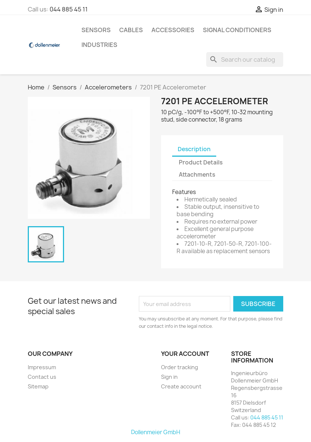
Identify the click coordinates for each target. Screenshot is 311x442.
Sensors (96, 30)
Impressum (42, 367)
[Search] (244, 59)
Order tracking (179, 367)
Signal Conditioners (237, 30)
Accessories (172, 30)
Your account (185, 354)
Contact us (42, 376)
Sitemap (38, 386)
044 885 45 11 (69, 9)
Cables (131, 30)
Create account (181, 386)
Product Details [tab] (201, 162)
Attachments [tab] (197, 174)
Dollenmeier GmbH (155, 432)
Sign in (169, 376)
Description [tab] (194, 149)
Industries (99, 45)
